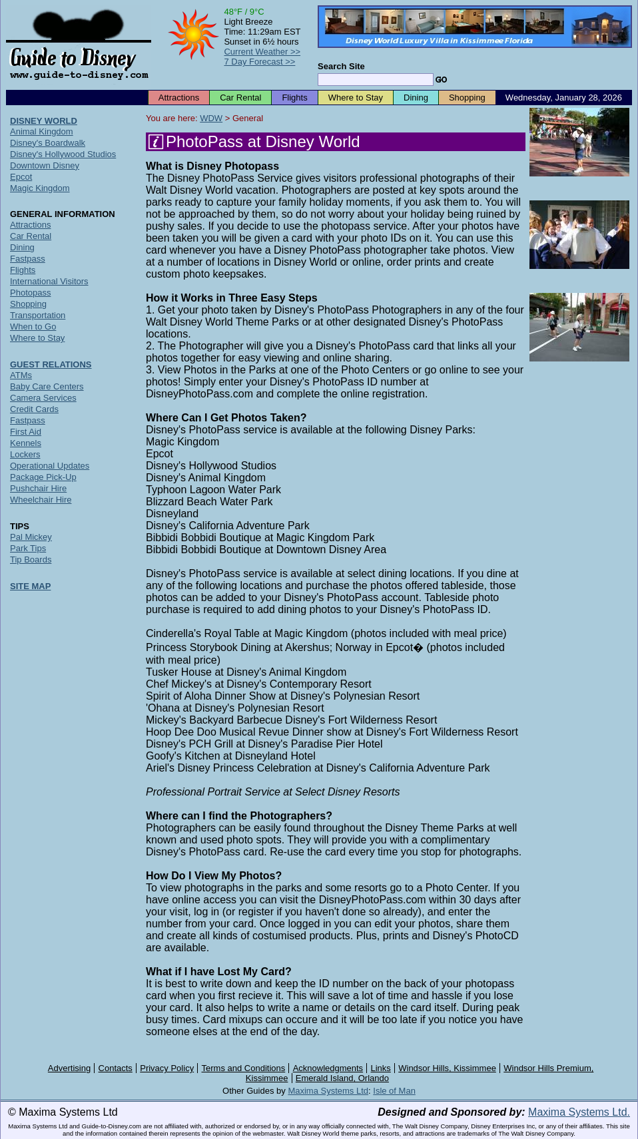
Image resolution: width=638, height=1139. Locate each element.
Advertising (69, 1068)
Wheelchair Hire (40, 500)
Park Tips (28, 548)
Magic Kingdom (40, 188)
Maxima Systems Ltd (328, 1091)
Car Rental (240, 98)
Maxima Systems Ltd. (579, 1112)
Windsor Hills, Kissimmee (447, 1068)
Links (381, 1068)
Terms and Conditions (244, 1068)
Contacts (116, 1068)
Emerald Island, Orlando (342, 1078)
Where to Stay (355, 98)
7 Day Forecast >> (259, 62)
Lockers (25, 454)
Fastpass (27, 259)
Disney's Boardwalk (47, 143)
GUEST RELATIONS (51, 364)
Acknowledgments (328, 1068)
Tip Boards (30, 560)
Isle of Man (394, 1091)
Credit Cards (34, 409)
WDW (211, 118)
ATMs (21, 375)
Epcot (21, 177)
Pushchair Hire (38, 488)
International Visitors (49, 281)
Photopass (30, 293)
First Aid (25, 432)
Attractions (179, 98)
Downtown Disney (44, 165)
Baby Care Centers (47, 386)
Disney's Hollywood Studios (63, 154)
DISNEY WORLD (43, 121)
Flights (294, 98)
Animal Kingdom (41, 131)
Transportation (37, 315)
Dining (416, 98)
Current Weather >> (262, 52)
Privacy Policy (167, 1068)
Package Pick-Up (43, 477)
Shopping (467, 98)
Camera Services (43, 398)
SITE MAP (30, 586)
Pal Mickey (31, 537)
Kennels (25, 443)
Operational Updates (49, 466)
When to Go (33, 327)
